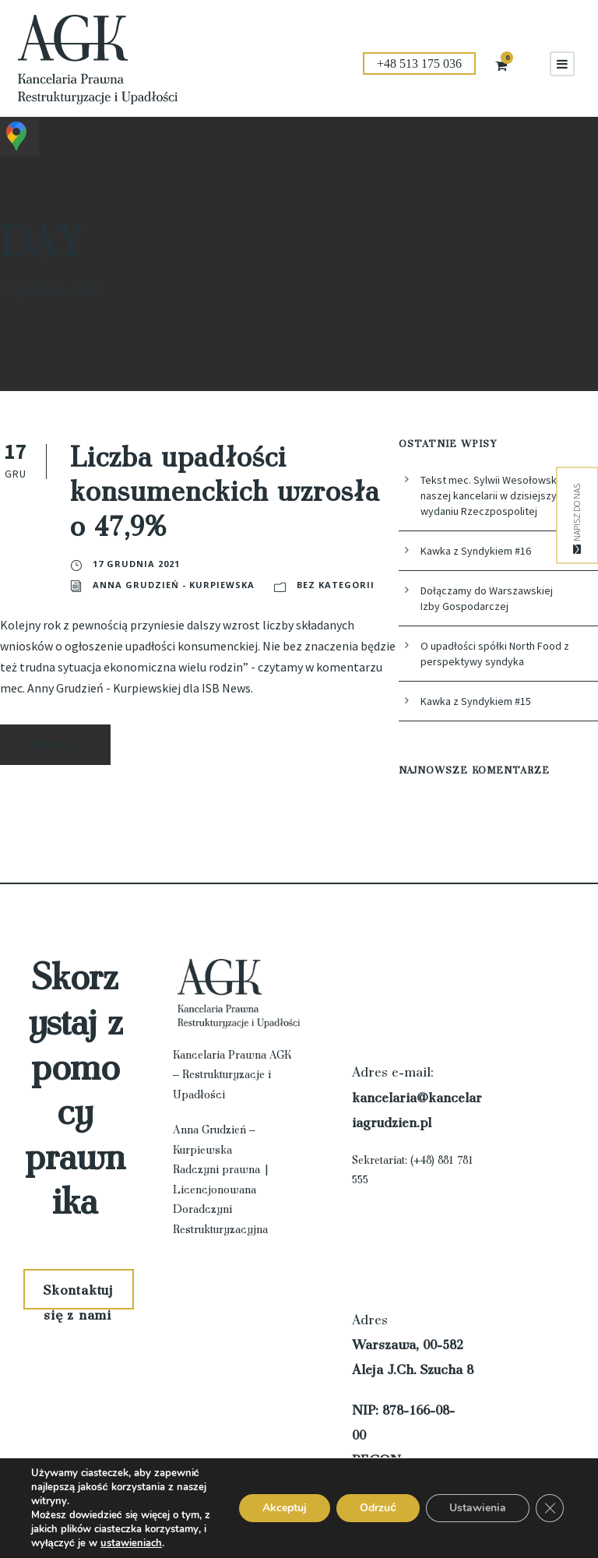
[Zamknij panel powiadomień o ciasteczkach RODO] (550, 1508)
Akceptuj (284, 1507)
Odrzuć (378, 1507)
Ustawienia (477, 1507)
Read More (59, 744)
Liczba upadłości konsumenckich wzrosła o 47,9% (225, 489)
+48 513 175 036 (419, 63)
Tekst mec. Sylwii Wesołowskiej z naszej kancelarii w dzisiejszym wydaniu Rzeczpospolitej (500, 495)
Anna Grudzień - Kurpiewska (299, 564)
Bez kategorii (131, 585)
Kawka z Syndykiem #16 (480, 551)
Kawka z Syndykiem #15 (480, 701)
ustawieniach (131, 1543)
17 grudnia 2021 (135, 564)
